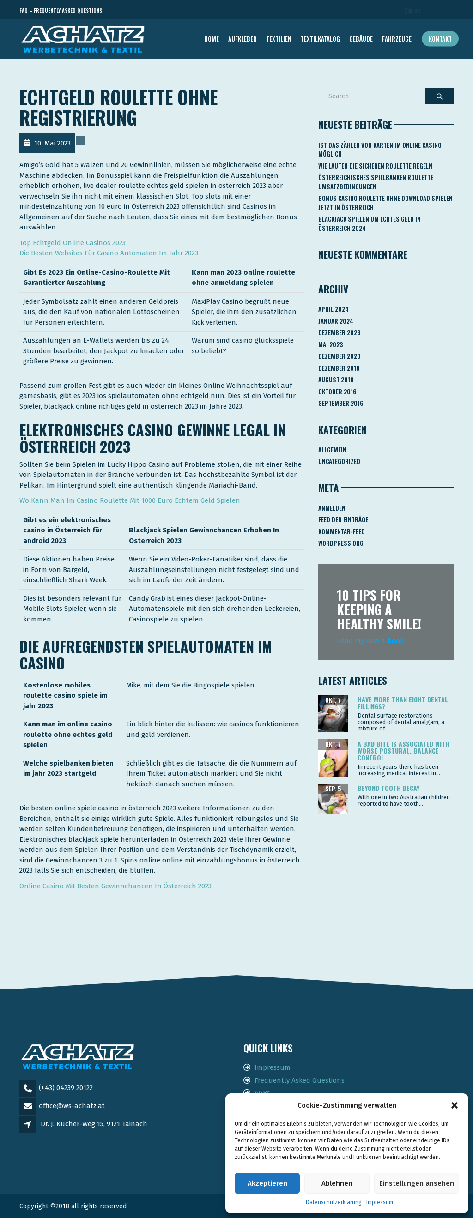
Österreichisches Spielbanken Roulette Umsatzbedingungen (375, 182)
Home (211, 38)
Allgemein (332, 449)
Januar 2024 (335, 321)
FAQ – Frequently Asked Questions (60, 10)
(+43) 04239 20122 (66, 1088)
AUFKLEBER (242, 38)
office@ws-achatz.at (72, 1106)
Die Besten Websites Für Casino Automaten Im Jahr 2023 (108, 253)
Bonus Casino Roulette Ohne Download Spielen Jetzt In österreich (385, 202)
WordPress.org (341, 543)
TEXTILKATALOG (320, 38)
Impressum (379, 1202)
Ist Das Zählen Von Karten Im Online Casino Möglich (380, 149)
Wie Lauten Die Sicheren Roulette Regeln (375, 165)
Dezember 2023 (339, 332)
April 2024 (333, 309)
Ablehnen (336, 1183)
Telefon (412, 11)
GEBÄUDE (361, 38)
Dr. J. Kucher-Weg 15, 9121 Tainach (94, 1124)
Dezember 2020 (339, 356)
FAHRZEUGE (397, 38)
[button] (454, 1105)
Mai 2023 (330, 344)
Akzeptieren (267, 1183)
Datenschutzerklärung (334, 1202)
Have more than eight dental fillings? (403, 702)
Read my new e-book (370, 641)
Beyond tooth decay (388, 788)
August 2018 (336, 379)
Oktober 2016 (337, 391)
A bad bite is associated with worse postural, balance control (403, 751)
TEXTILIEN (278, 38)
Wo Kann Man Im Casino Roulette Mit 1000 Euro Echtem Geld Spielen (129, 500)
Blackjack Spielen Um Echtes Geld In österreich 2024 (369, 223)
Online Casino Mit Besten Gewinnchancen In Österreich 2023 (115, 886)
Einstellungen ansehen (416, 1183)
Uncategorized (339, 461)
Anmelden (332, 508)
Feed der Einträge (343, 519)
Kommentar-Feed (341, 531)
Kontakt (440, 38)
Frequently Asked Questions (300, 1080)
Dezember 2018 (339, 368)
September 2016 (341, 403)
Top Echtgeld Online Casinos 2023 (72, 243)
